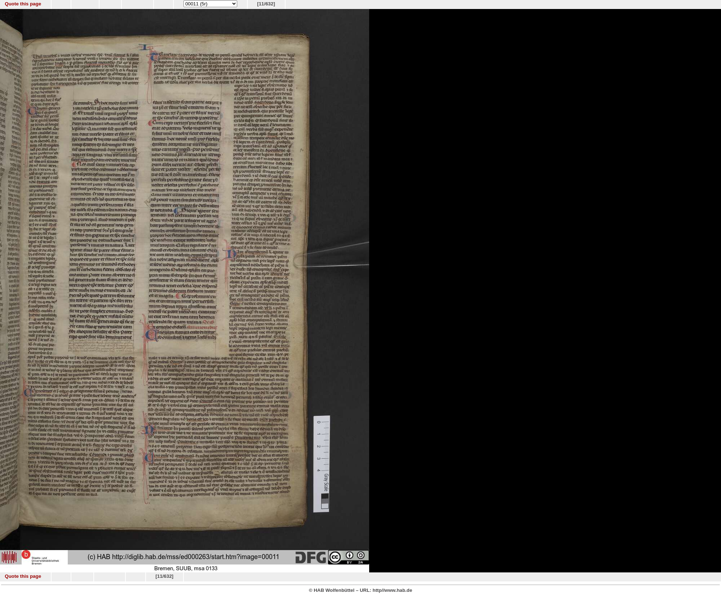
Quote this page (23, 3)
